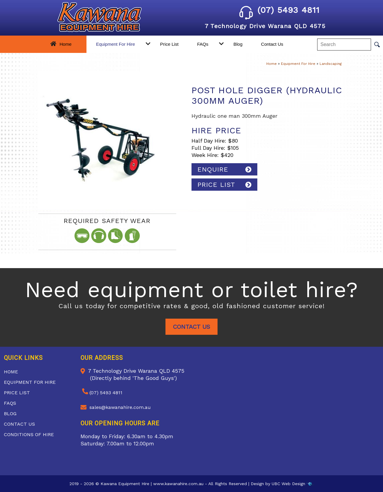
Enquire (212, 169)
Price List (169, 44)
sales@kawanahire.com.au (120, 407)
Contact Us (272, 44)
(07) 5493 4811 (279, 10)
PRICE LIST (216, 184)
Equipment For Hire (115, 44)
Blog (237, 44)
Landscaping (331, 64)
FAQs (203, 44)
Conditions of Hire (29, 434)
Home (66, 44)
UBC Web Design (288, 483)
